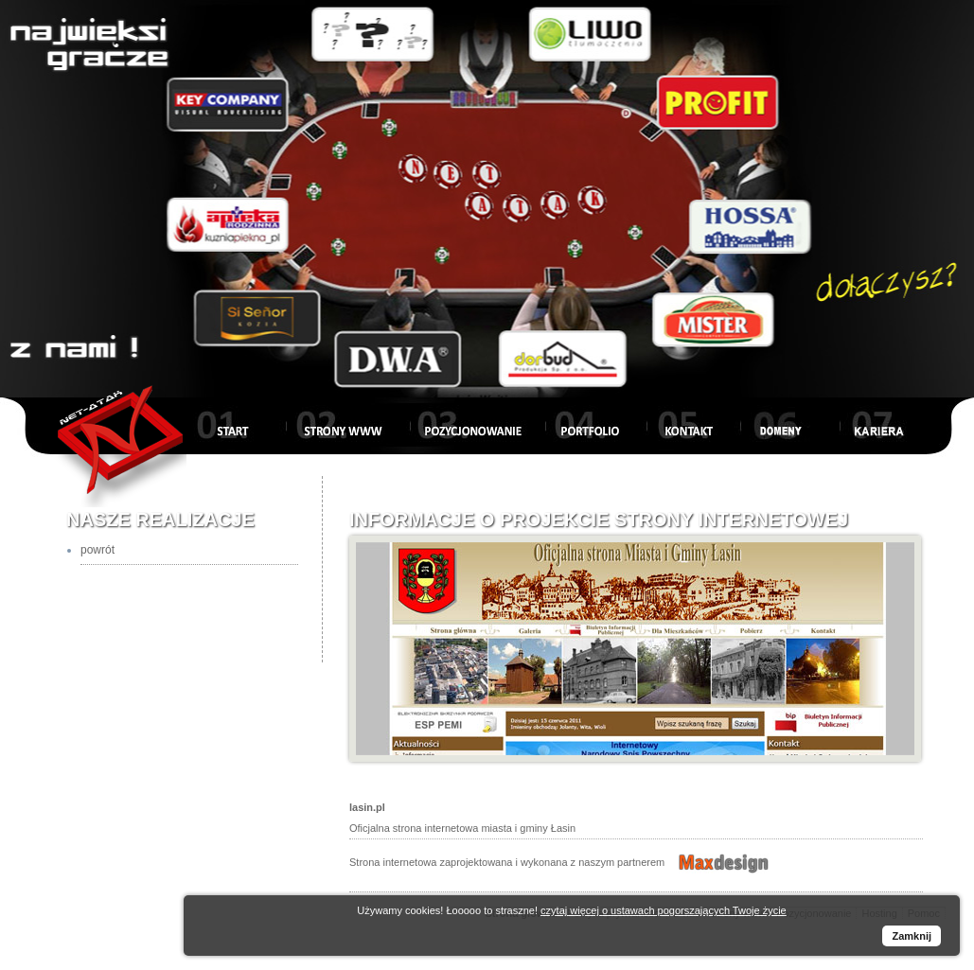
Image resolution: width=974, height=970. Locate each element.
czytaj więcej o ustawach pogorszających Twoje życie (663, 910)
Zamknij (911, 936)
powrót (97, 549)
